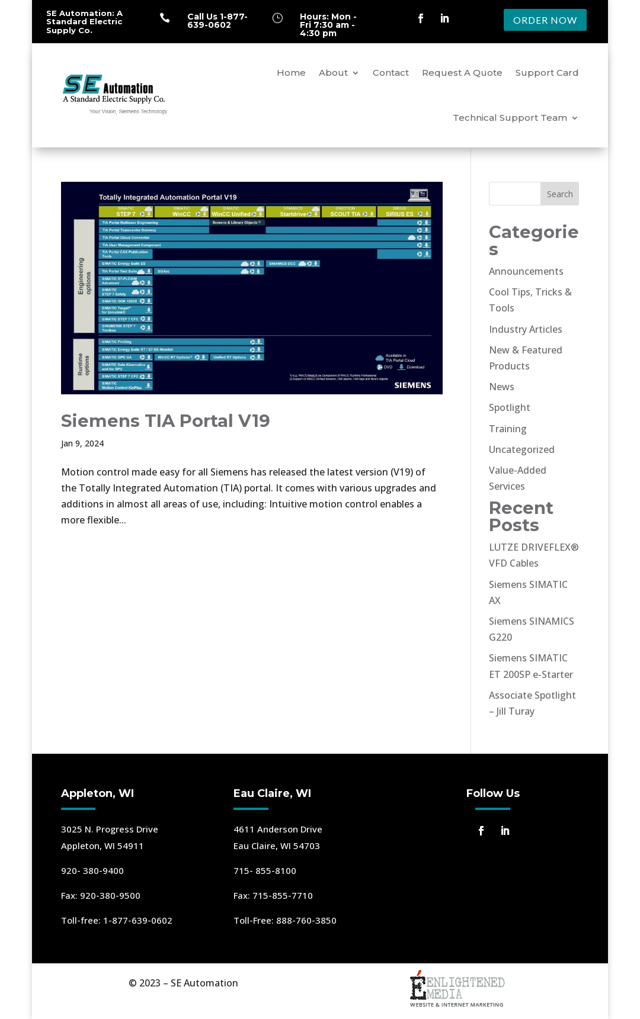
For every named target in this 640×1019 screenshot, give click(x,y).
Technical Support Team (510, 117)
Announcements (526, 271)
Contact (391, 72)
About (333, 72)
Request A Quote (462, 72)
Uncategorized (522, 449)
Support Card (547, 72)
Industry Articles (525, 329)
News (501, 386)
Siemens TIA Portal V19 (165, 420)
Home (291, 72)
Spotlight (509, 407)
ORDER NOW (545, 19)
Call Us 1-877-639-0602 (217, 20)
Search (560, 194)
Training (508, 428)
